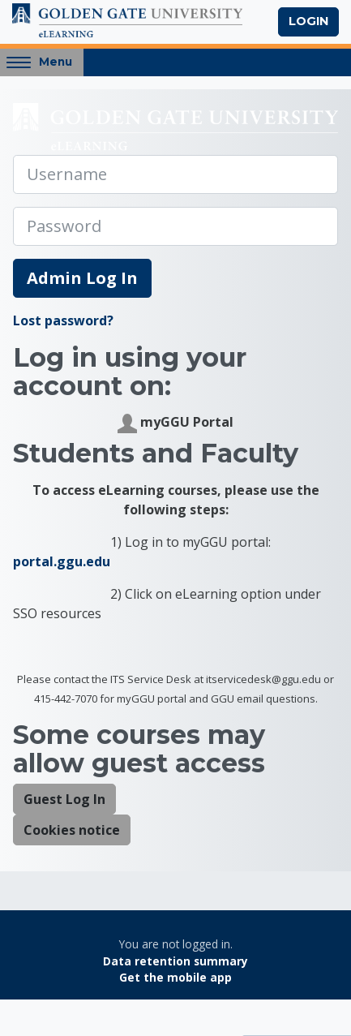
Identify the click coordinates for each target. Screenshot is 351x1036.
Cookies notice (72, 830)
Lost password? (63, 320)
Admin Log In (82, 278)
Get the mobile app (175, 977)
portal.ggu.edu (61, 561)
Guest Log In (64, 799)
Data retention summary (175, 961)
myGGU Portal (175, 423)
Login (308, 21)
